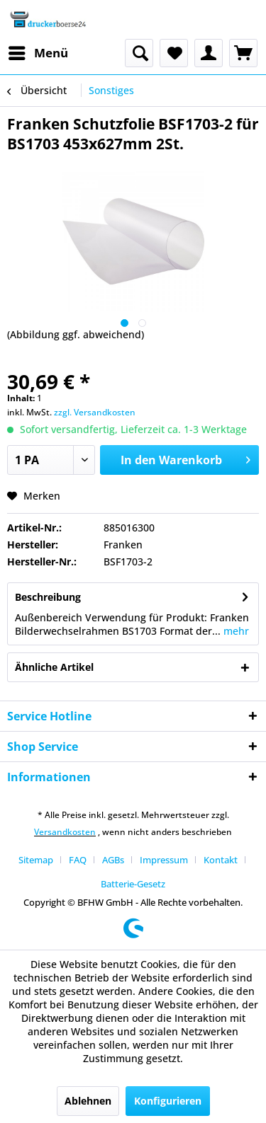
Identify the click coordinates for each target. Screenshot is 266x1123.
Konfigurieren (167, 1100)
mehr (235, 631)
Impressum (164, 859)
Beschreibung (48, 597)
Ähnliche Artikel (54, 667)
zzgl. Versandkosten (94, 412)
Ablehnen (88, 1100)
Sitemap (35, 859)
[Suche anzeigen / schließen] (139, 53)
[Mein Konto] (208, 53)
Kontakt (221, 859)
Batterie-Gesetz (133, 883)
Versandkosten (65, 832)
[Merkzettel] (174, 53)
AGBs (113, 859)
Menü (38, 51)
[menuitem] (37, 53)
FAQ (78, 859)
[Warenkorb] (243, 53)
